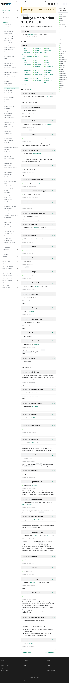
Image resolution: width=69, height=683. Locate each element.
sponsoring (43, 1)
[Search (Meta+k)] (62, 4)
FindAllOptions (31, 34)
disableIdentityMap (63, 32)
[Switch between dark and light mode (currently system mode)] (55, 4)
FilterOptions (31, 250)
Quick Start (3, 663)
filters (24, 60)
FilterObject (48, 96)
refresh (35, 78)
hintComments (27, 64)
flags (46, 60)
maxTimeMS (48, 70)
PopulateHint (36, 535)
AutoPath (36, 227)
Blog (27, 4)
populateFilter (26, 74)
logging (35, 70)
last (24, 66)
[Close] (67, 1)
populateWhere (27, 78)
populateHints (37, 74)
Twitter (48, 665)
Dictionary (36, 344)
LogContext (35, 406)
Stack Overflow (27, 668)
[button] (10, 8)
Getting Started (4, 665)
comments (47, 50)
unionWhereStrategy (63, 89)
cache (24, 50)
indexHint (47, 64)
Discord (49, 4)
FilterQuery (31, 311)
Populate (32, 474)
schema (46, 78)
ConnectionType (37, 183)
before (46, 48)
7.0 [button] (14, 4)
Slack (25, 665)
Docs (20, 4)
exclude (35, 56)
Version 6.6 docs (4, 670)
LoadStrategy (32, 582)
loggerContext (26, 70)
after (24, 48)
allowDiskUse (37, 48)
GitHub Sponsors (51, 670)
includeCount (37, 64)
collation (36, 50)
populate (47, 72)
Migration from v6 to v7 (6, 668)
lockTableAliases (63, 59)
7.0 (32, 11)
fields (46, 56)
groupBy (36, 62)
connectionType (63, 26)
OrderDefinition (33, 442)
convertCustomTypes (63, 28)
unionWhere (37, 80)
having (46, 62)
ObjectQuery (35, 485)
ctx (45, 52)
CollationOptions (37, 153)
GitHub (33, 1)
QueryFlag (30, 275)
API (23, 4)
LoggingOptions (33, 418)
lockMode (36, 66)
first (35, 60)
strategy (25, 80)
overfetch (36, 72)
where (24, 84)
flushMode (25, 62)
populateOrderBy (63, 77)
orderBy (25, 72)
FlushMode (37, 286)
